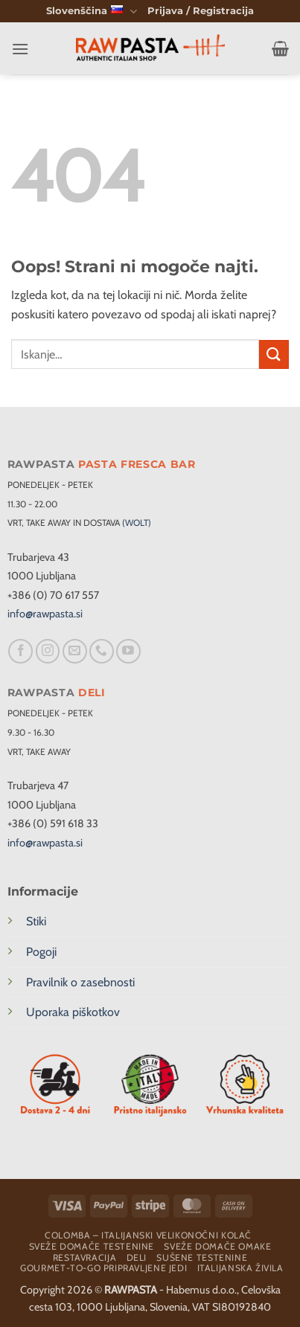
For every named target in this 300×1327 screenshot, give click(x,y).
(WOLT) (136, 522)
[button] (200, 11)
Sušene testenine (201, 1257)
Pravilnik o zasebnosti (80, 982)
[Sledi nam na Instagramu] (48, 651)
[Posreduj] (274, 354)
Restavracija (84, 1257)
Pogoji (41, 952)
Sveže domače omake (217, 1246)
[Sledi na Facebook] (20, 651)
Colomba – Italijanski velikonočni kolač (148, 1235)
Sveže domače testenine (91, 1246)
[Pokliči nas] (101, 651)
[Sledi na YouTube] (128, 651)
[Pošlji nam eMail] (75, 651)
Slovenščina (91, 11)
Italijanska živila (240, 1267)
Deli (137, 1257)
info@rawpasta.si (45, 613)
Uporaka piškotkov (73, 1012)
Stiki (36, 921)
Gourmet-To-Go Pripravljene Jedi (103, 1267)
